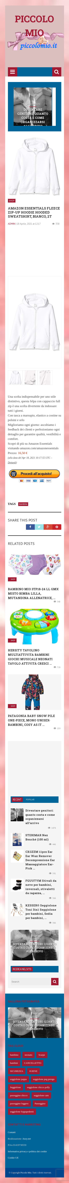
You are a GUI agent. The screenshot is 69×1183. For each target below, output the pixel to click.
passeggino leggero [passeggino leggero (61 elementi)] (19, 1103)
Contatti (12, 1132)
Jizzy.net (26, 1138)
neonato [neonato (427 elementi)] (28, 1054)
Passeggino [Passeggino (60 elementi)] (40, 1103)
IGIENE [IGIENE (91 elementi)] (33, 1071)
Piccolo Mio (25, 1172)
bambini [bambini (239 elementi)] (14, 1063)
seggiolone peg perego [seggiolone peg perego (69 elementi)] (43, 1079)
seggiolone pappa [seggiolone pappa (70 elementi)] (18, 1079)
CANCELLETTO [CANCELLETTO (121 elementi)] (32, 1063)
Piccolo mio (34, 26)
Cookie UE (13, 1157)
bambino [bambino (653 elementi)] (14, 1054)
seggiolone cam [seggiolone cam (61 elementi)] (41, 1095)
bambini (23, 504)
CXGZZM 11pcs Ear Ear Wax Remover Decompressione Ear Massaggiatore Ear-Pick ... (40, 860)
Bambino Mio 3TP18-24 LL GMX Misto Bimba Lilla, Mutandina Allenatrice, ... (33, 593)
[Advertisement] (38, 59)
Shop (12, 200)
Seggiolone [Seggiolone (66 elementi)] (15, 1087)
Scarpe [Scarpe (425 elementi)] (41, 1054)
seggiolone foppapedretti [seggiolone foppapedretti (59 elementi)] (22, 1111)
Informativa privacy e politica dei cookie (27, 1151)
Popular (30, 799)
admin (11, 223)
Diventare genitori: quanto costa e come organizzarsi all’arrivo (32, 118)
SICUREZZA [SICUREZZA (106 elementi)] (16, 1071)
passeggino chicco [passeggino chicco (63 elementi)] (19, 1095)
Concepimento (32, 104)
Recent (17, 799)
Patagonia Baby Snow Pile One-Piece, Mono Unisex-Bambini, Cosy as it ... (31, 720)
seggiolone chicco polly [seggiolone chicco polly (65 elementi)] (38, 1087)
